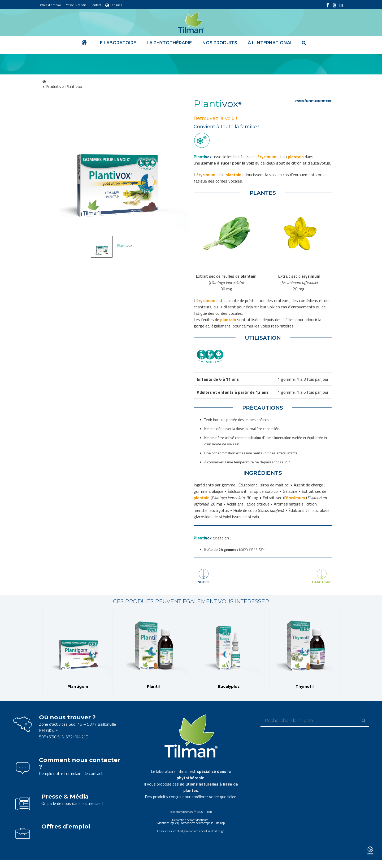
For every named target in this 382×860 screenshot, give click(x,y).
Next (179, 167)
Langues (113, 4)
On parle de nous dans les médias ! (72, 803)
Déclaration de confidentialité (190, 820)
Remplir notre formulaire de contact (71, 773)
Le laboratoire (116, 42)
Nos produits (219, 42)
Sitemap (220, 823)
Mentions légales (167, 823)
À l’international (270, 42)
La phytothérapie (169, 42)
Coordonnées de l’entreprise (196, 823)
